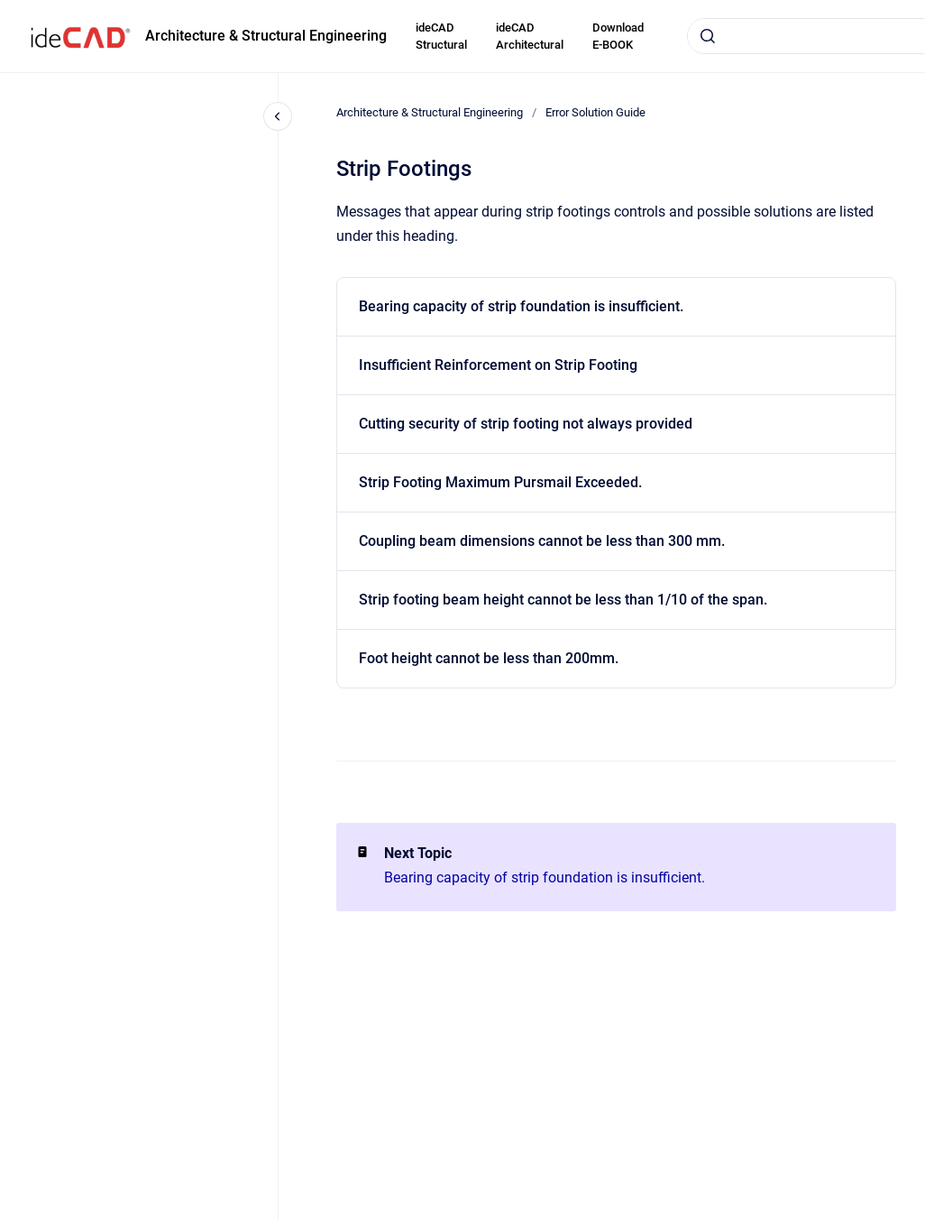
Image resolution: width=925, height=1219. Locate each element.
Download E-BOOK (618, 36)
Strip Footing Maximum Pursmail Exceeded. (500, 482)
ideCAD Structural (441, 36)
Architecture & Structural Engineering (266, 35)
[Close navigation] (277, 116)
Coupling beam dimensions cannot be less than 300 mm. (542, 540)
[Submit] (707, 36)
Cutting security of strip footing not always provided (525, 423)
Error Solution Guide (595, 112)
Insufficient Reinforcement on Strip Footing (498, 365)
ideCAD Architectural (529, 36)
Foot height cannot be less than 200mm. (488, 658)
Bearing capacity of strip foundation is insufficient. (521, 306)
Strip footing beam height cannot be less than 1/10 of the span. (563, 599)
